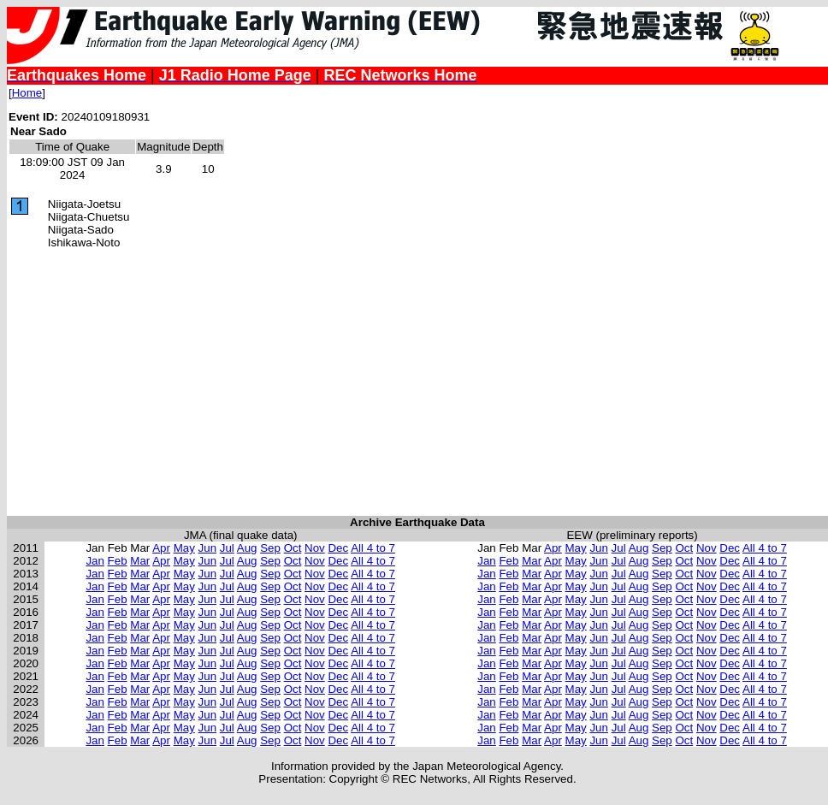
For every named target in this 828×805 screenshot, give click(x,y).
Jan (95, 560)
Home (27, 92)
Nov (315, 548)
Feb (117, 560)
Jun (207, 548)
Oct (293, 548)
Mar (140, 560)
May (184, 548)
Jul (227, 548)
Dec (338, 548)
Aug (247, 548)
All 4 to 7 (373, 548)
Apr (161, 548)
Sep (270, 548)
